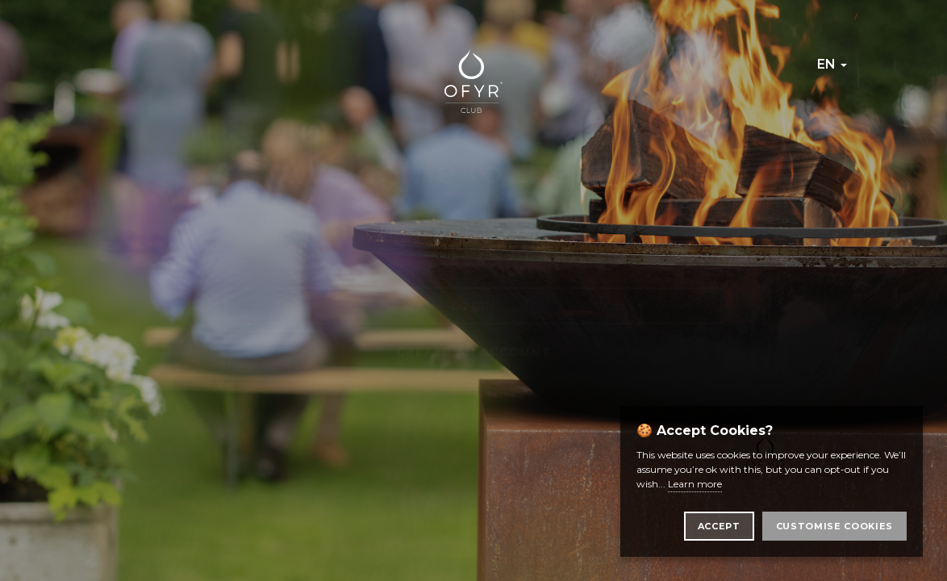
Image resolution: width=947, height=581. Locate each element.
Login (473, 305)
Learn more (695, 484)
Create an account (473, 351)
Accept (719, 526)
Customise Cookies (834, 526)
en (832, 64)
